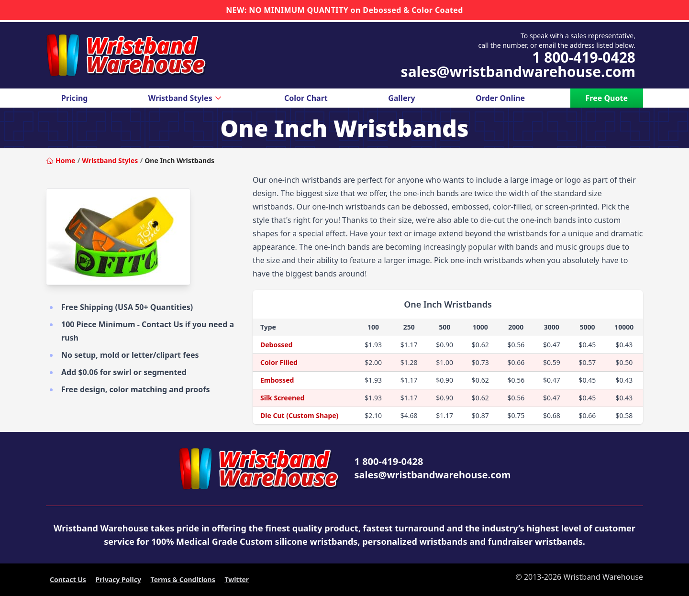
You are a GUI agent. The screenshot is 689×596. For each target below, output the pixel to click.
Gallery (401, 98)
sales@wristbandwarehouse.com (518, 72)
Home (60, 160)
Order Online (500, 98)
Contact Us (68, 579)
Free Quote (607, 98)
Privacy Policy (118, 579)
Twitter (236, 579)
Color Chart (306, 98)
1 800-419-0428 (583, 57)
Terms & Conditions (183, 579)
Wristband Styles (186, 98)
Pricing (74, 98)
